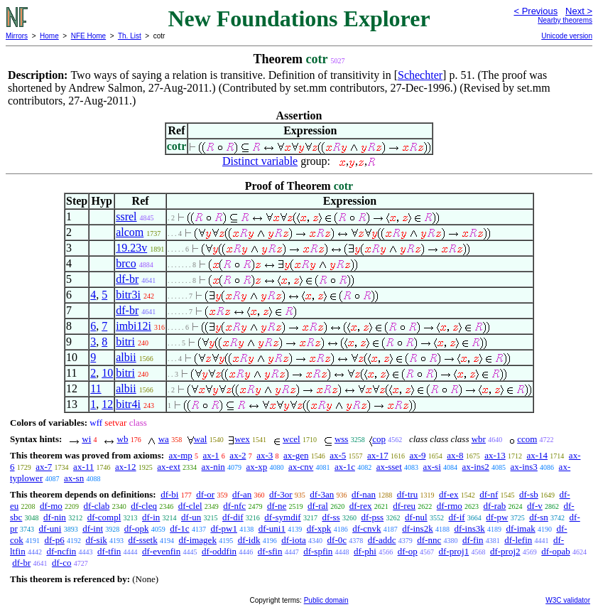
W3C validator (567, 600)
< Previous (535, 11)
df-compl (104, 517)
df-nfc (234, 505)
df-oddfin (219, 551)
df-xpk (319, 528)
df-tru (407, 494)
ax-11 (83, 466)
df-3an (322, 494)
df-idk (249, 540)
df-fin (473, 540)
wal (200, 439)
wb (123, 439)
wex (242, 439)
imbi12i (133, 326)
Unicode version (566, 36)
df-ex (448, 494)
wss (342, 439)
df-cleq (144, 505)
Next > (578, 11)
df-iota (293, 540)
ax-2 (237, 455)
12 (107, 404)
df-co (61, 562)
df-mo (51, 505)
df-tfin (109, 551)
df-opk (136, 528)
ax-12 (125, 466)
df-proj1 (454, 551)
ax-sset (389, 466)
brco (126, 263)
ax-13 (495, 455)
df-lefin (518, 540)
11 (95, 388)
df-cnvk (366, 528)
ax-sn (74, 478)
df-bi (169, 494)
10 (107, 373)
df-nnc (429, 540)
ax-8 (455, 455)
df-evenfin (161, 551)
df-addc (382, 540)
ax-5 (338, 455)
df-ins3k (469, 528)
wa (163, 439)
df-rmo (449, 505)
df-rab (495, 505)
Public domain (326, 600)
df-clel (190, 505)
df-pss (372, 517)
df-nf (488, 494)
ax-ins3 (524, 466)
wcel (291, 439)
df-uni (50, 528)
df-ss (330, 517)
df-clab (97, 505)
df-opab (555, 551)
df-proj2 (505, 551)
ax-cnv (300, 466)
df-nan (364, 494)
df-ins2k (417, 528)
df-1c (179, 528)
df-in (151, 517)
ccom (527, 439)
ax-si (432, 466)
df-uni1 (272, 528)
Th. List (129, 36)
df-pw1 (223, 528)
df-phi (365, 551)
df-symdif (282, 517)
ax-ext (168, 466)
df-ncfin (61, 551)
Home (49, 36)
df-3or (281, 494)
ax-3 (264, 455)
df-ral (318, 505)
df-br (127, 279)
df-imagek (197, 540)
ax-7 (44, 466)
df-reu (404, 505)
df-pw (497, 517)
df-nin (54, 517)
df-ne (276, 505)
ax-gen (295, 455)
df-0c (337, 540)
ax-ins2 (475, 466)
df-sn (538, 517)
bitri (125, 341)
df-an (241, 494)
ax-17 (377, 455)
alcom (129, 232)
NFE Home (88, 36)
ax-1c (345, 466)
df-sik (96, 540)
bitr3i (128, 295)
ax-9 (417, 455)
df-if (456, 517)
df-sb (528, 494)
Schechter (420, 75)
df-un (191, 517)
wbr (479, 439)
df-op (408, 551)
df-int (92, 528)
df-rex (360, 505)
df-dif (233, 517)
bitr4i (128, 404)
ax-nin (213, 466)
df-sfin (270, 551)
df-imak (521, 528)
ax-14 (537, 455)
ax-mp (180, 455)
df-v (535, 505)
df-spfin (317, 551)
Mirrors (17, 36)
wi (86, 439)
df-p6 (55, 540)
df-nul (416, 517)
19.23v (131, 248)
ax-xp (257, 466)
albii (126, 357)
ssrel (126, 216)
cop (379, 439)
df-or (205, 494)
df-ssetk (143, 540)
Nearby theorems (565, 20)
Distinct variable (260, 161)
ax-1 (211, 455)
